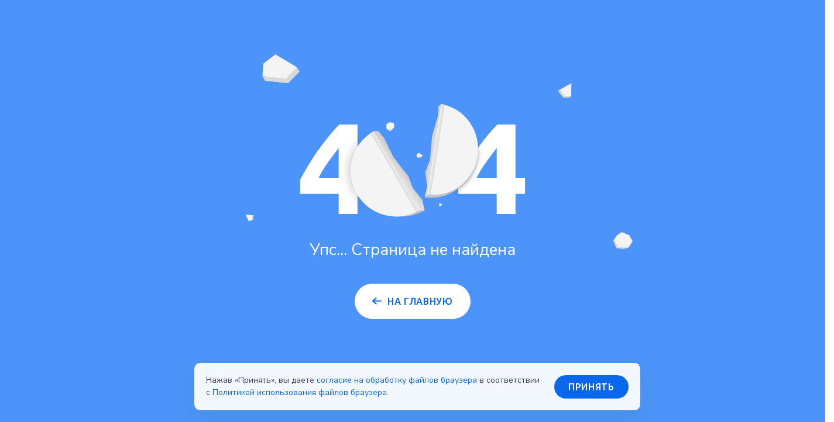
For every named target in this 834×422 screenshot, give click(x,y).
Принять (591, 387)
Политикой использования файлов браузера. (300, 392)
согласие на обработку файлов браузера (397, 380)
